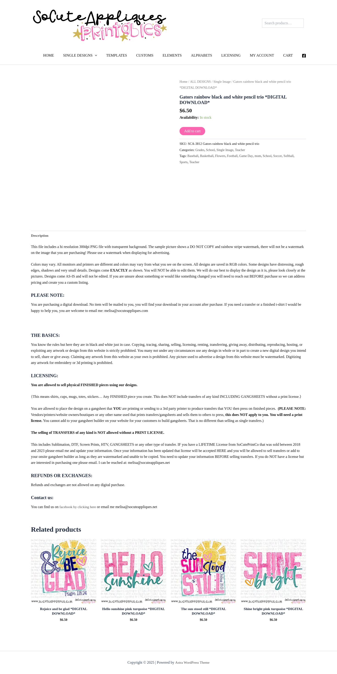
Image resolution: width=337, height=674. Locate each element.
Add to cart (192, 131)
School (210, 150)
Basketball (207, 156)
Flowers (221, 156)
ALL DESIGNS (201, 81)
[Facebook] (304, 56)
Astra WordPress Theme (192, 662)
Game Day (248, 156)
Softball (292, 156)
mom (260, 156)
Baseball (193, 156)
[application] (108, 55)
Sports (184, 162)
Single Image (223, 81)
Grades (200, 150)
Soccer (280, 156)
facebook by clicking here (78, 507)
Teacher (241, 150)
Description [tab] (40, 235)
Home (184, 81)
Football (233, 156)
